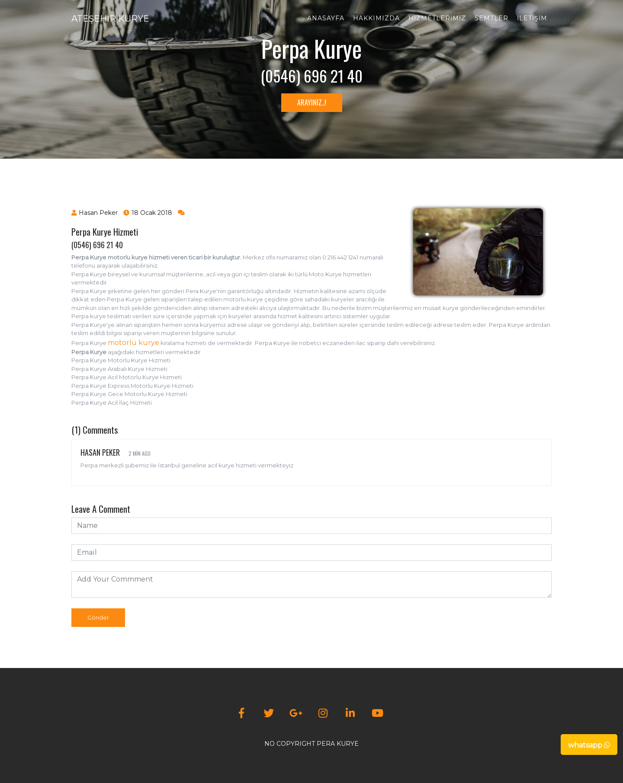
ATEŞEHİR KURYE (110, 18)
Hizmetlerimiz (437, 18)
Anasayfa (325, 18)
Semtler (491, 18)
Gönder (98, 617)
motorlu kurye (133, 343)
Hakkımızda (376, 18)
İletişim (532, 18)
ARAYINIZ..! (311, 102)
